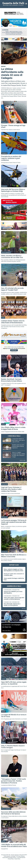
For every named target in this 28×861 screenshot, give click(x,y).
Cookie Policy (17, 859)
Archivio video (22, 460)
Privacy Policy (11, 859)
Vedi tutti (23, 608)
